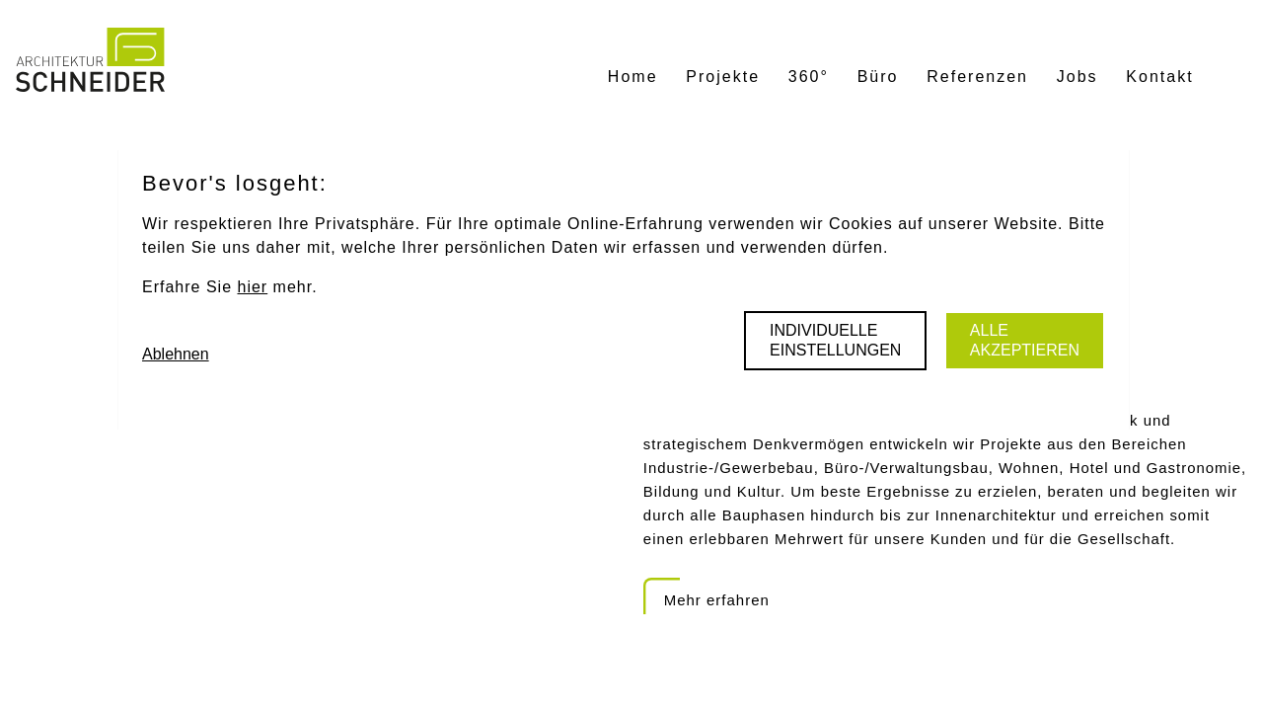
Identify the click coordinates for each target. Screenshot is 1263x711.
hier (252, 286)
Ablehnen (175, 354)
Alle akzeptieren (1024, 340)
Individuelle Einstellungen (835, 340)
